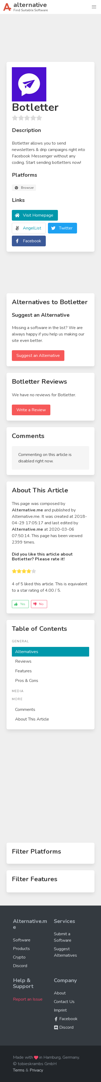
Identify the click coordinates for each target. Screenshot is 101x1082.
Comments (25, 709)
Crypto (19, 957)
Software (21, 940)
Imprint (60, 1010)
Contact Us (64, 1002)
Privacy (36, 1070)
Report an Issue (28, 999)
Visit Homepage (38, 215)
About (60, 993)
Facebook (32, 241)
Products (21, 949)
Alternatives (26, 652)
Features (23, 671)
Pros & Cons (26, 681)
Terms (19, 1070)
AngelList (32, 228)
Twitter (65, 228)
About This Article (32, 719)
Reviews (23, 661)
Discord (20, 966)
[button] (94, 7)
